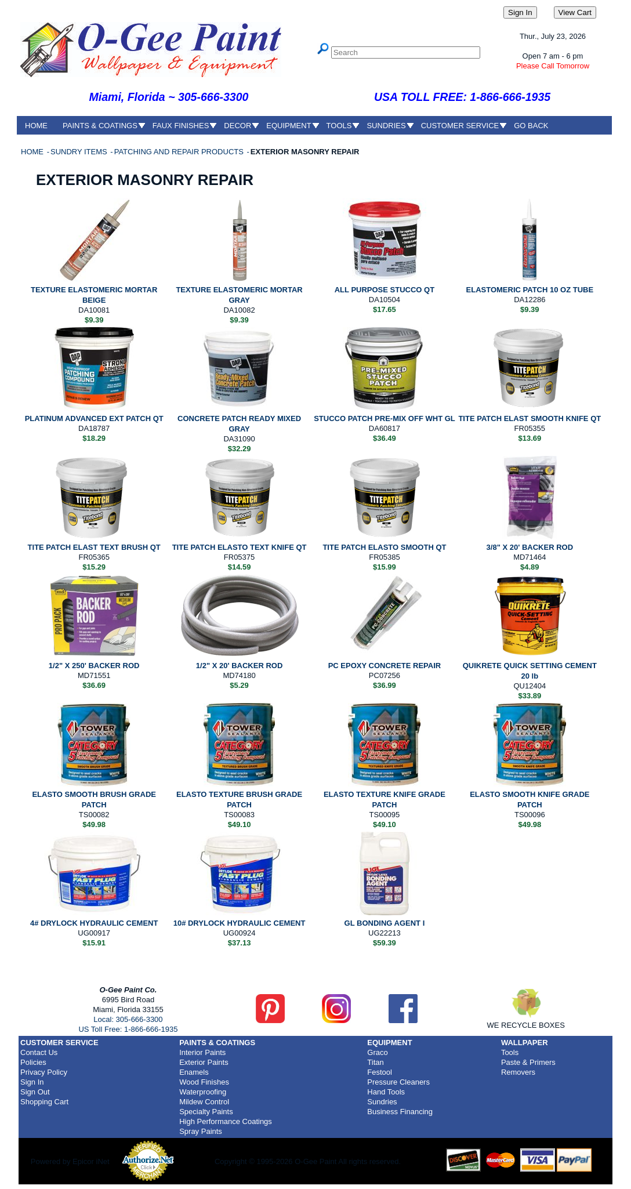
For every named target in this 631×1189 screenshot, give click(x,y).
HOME (36, 125)
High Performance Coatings (225, 1121)
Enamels (194, 1072)
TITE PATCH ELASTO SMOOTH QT (384, 547)
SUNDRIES (386, 125)
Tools (509, 1052)
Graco (377, 1052)
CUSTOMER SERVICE (460, 125)
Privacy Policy (43, 1072)
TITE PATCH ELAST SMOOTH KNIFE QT (529, 418)
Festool (379, 1072)
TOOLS (339, 125)
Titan (375, 1062)
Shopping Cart (44, 1101)
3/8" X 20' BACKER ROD (530, 547)
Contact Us (38, 1052)
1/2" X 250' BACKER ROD (94, 665)
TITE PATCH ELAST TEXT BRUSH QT (94, 547)
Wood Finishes (204, 1082)
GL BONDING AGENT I (384, 923)
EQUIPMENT (288, 125)
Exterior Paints (204, 1062)
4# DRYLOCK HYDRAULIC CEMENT (94, 923)
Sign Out (35, 1092)
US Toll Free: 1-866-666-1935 (127, 1029)
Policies (33, 1062)
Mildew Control (204, 1101)
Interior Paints (202, 1052)
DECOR (237, 125)
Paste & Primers (528, 1062)
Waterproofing (202, 1092)
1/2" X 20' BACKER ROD (239, 665)
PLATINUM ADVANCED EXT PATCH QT (94, 418)
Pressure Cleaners (398, 1082)
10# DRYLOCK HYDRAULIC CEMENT (239, 923)
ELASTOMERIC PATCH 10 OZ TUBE (530, 289)
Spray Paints (200, 1131)
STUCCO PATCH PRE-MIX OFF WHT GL (384, 418)
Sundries (382, 1101)
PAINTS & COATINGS (100, 125)
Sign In (31, 1082)
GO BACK (531, 125)
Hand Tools (386, 1092)
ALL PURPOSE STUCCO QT (384, 289)
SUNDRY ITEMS (79, 151)
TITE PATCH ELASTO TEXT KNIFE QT (239, 547)
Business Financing (400, 1111)
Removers (518, 1072)
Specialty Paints (206, 1111)
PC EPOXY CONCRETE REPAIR (384, 665)
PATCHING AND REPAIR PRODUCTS (180, 151)
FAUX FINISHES (181, 125)
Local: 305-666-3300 (127, 1019)
